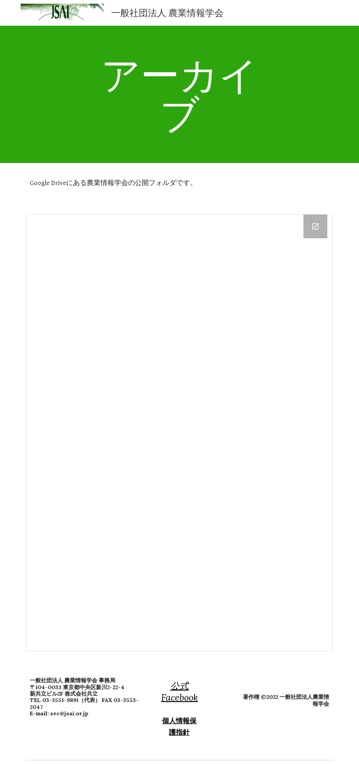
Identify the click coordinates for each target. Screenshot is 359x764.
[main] (179, 94)
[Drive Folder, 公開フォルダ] (179, 433)
